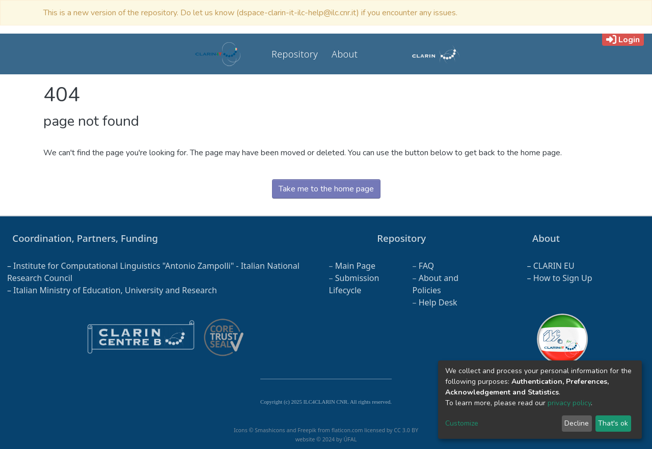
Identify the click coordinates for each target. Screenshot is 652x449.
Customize (461, 423)
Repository (294, 54)
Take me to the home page (326, 188)
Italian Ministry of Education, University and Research (115, 290)
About (345, 54)
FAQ (426, 265)
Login (623, 39)
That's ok (613, 423)
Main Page (355, 265)
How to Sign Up (562, 278)
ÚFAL (350, 439)
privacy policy (569, 403)
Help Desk (438, 302)
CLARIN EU (554, 265)
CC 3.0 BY (406, 430)
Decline (576, 423)
